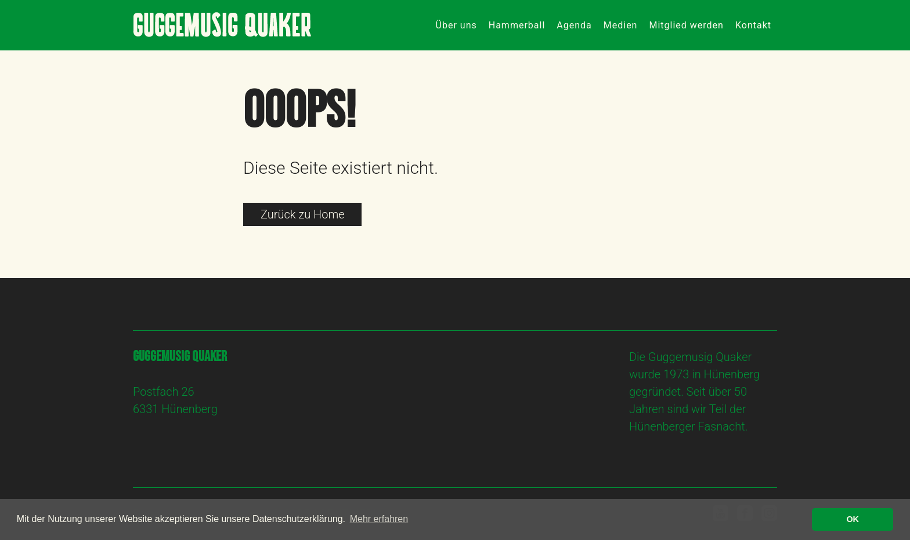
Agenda (574, 25)
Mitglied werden (686, 25)
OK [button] (852, 519)
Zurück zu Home (302, 214)
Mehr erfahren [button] (379, 519)
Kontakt (753, 25)
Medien (621, 25)
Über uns (456, 25)
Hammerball (517, 25)
